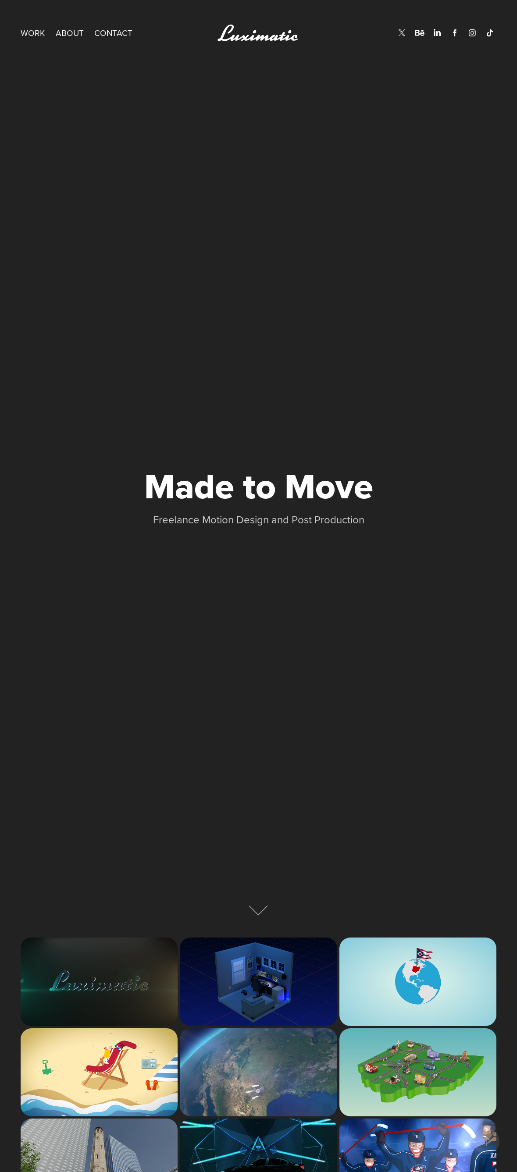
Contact (113, 33)
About (70, 33)
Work (33, 33)
